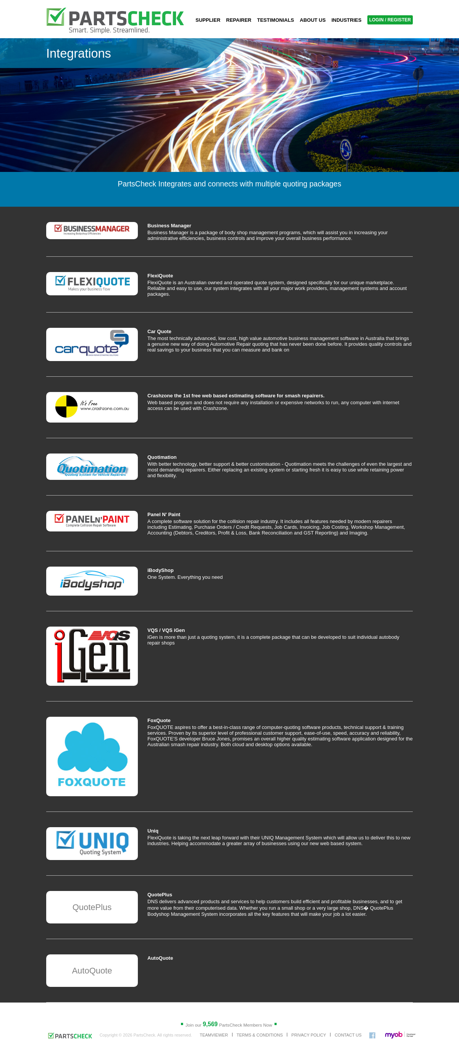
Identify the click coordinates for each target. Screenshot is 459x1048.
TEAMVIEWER (214, 1035)
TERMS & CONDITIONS (259, 1035)
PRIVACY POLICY (308, 1035)
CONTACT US (348, 1035)
